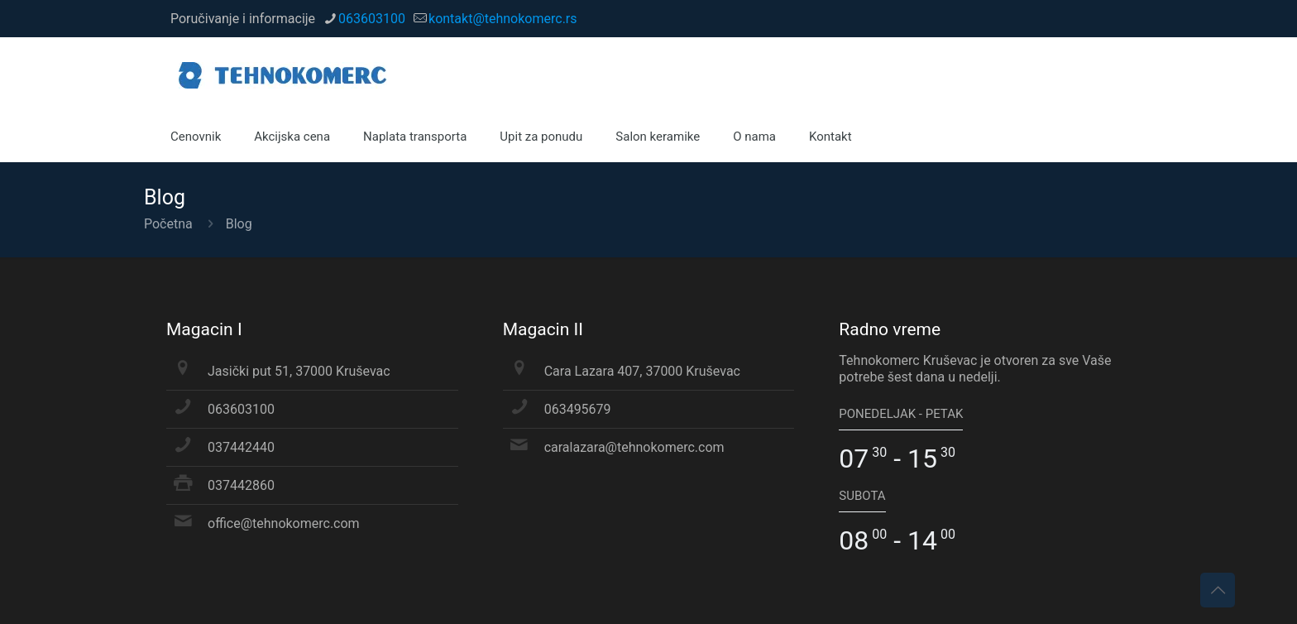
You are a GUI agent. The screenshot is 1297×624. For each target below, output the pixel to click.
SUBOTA (862, 495)
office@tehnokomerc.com (284, 523)
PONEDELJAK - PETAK (901, 413)
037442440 (241, 447)
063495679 (577, 409)
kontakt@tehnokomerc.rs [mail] (502, 18)
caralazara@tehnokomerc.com (634, 447)
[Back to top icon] (1217, 590)
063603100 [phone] (371, 18)
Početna (168, 224)
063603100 (241, 409)
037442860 (241, 485)
